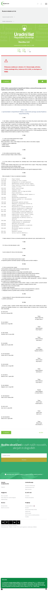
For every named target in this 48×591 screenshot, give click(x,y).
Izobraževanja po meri (29, 487)
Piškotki (10, 527)
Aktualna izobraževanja (30, 485)
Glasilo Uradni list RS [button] (8, 17)
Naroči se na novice (5, 507)
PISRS (6, 71)
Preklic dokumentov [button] (8, 21)
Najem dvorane (28, 489)
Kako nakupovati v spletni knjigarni (8, 497)
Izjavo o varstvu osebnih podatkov (33, 474)
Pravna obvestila (4, 527)
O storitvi (27, 495)
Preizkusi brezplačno (29, 497)
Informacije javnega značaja (31, 509)
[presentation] (24, 469)
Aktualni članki (4, 505)
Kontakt (27, 507)
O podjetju (27, 505)
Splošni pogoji (28, 513)
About (33, 505)
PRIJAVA (24, 460)
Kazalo (6, 81)
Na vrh (41, 432)
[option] (24, 42)
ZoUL (33, 67)
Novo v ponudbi (4, 495)
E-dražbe (27, 516)
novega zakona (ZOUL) (14, 582)
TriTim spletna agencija (22, 527)
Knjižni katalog (4, 499)
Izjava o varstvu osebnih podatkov (32, 515)
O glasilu (3, 487)
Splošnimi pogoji (19, 474)
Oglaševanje (27, 511)
